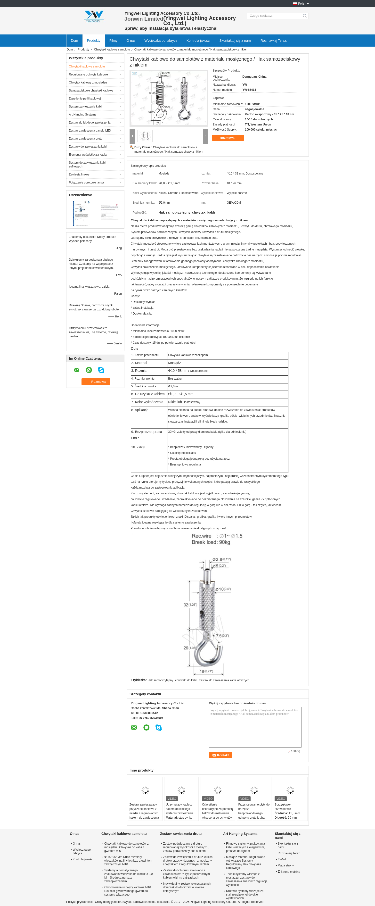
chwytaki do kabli (186, 680)
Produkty (93, 40)
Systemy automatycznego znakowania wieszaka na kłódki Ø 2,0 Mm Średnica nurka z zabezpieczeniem (128, 876)
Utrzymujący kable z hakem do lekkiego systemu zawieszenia (179, 809)
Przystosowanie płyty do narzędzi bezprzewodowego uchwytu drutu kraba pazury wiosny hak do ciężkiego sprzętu (254, 815)
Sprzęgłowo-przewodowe (283, 807)
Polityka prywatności (79, 902)
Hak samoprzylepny (160, 680)
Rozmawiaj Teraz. (274, 40)
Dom (74, 40)
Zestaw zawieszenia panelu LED (90, 130)
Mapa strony (286, 865)
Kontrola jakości (199, 40)
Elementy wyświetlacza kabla (87, 154)
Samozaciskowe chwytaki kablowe (91, 90)
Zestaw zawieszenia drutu (85, 138)
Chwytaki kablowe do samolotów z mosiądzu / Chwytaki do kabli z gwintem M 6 (126, 847)
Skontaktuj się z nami (235, 40)
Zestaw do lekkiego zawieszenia (89, 122)
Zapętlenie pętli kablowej (85, 98)
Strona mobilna (289, 871)
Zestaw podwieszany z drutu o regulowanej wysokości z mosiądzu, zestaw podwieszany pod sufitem (186, 847)
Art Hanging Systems (82, 114)
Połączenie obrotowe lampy (87, 182)
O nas (130, 40)
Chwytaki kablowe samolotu (112, 49)
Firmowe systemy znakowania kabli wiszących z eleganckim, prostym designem (245, 847)
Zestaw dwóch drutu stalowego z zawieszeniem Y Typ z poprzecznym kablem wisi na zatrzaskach (186, 874)
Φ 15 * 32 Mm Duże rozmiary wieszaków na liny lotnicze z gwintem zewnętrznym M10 (128, 860)
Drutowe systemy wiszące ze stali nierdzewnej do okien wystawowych (244, 894)
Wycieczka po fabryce (161, 40)
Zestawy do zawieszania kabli (88, 146)
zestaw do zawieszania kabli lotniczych (224, 680)
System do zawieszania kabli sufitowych (87, 164)
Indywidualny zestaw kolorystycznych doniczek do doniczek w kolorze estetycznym (187, 887)
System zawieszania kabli (85, 106)
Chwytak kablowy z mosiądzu (88, 82)
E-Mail (282, 859)
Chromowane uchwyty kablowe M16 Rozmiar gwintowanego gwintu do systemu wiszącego (127, 891)
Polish (302, 3)
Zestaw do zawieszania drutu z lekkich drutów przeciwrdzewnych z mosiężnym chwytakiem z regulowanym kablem (188, 860)
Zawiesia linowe (79, 174)
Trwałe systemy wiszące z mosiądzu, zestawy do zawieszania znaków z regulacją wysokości (247, 879)
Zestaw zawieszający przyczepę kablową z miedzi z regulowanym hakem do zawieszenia (144, 811)
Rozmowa (230, 137)
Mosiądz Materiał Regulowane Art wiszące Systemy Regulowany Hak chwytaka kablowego (245, 862)
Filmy (113, 40)
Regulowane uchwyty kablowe (88, 74)
